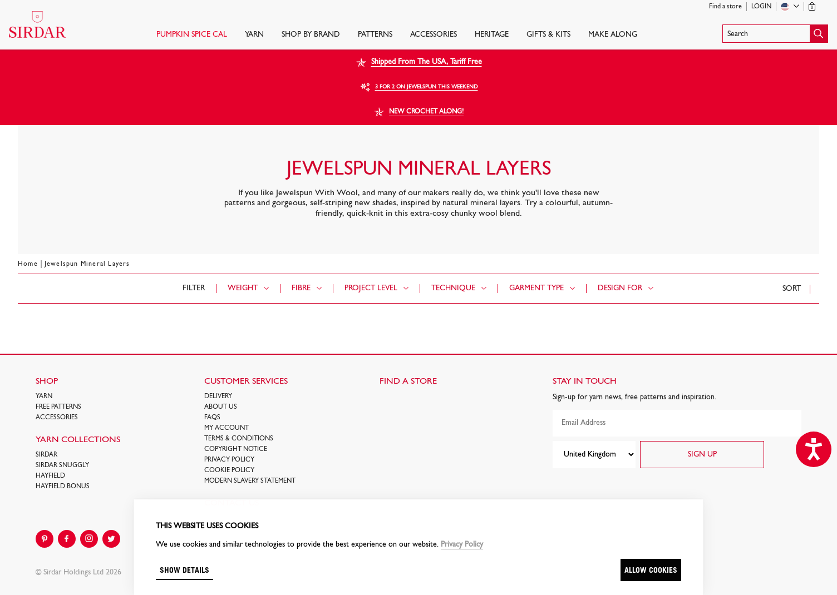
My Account (226, 428)
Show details (184, 569)
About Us (220, 407)
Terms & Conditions (238, 438)
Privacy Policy (229, 460)
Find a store (725, 6)
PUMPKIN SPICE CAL (191, 35)
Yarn (254, 35)
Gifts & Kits (548, 35)
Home (28, 264)
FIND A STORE (408, 381)
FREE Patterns (58, 407)
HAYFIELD (50, 476)
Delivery (218, 396)
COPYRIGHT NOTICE (235, 449)
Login (761, 6)
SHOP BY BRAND (311, 35)
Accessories (433, 35)
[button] (775, 33)
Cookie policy (229, 470)
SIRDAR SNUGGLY (62, 465)
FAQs (212, 417)
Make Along (612, 35)
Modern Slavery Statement (250, 481)
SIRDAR (46, 455)
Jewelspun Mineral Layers (87, 264)
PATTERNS (375, 35)
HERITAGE (492, 35)
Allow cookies (650, 569)
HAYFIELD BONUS (63, 486)
